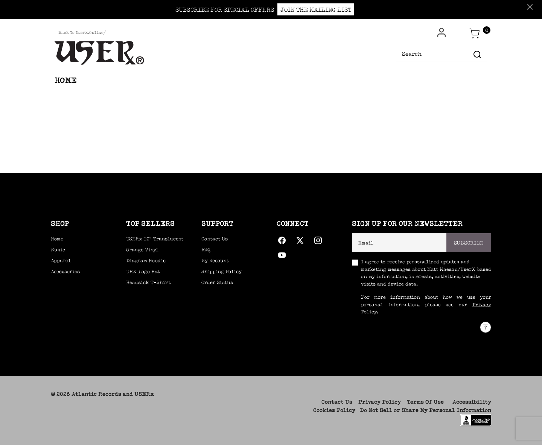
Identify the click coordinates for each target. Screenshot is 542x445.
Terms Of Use (425, 401)
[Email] (399, 242)
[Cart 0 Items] (474, 33)
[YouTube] (282, 253)
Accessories (65, 271)
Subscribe (469, 242)
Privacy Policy (379, 401)
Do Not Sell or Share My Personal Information (425, 410)
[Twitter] (300, 239)
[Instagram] (318, 239)
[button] (442, 32)
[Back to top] (485, 327)
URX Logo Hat (143, 271)
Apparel (61, 260)
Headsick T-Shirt (148, 282)
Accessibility (471, 401)
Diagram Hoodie (146, 260)
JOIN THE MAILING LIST (315, 9)
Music (58, 249)
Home (57, 238)
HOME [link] (66, 80)
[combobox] (441, 54)
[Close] (530, 6)
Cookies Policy (334, 410)
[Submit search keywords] (477, 54)
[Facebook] (282, 239)
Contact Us (336, 401)
